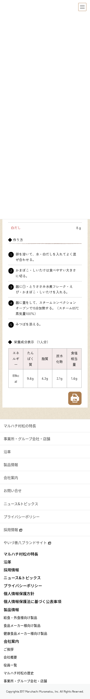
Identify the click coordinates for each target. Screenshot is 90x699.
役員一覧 (10, 665)
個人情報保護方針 (19, 593)
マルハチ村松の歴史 (19, 672)
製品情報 (11, 464)
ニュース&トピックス (21, 503)
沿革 (7, 451)
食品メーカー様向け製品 (22, 625)
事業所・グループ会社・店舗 (27, 438)
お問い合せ (13, 490)
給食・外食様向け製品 (20, 617)
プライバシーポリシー (22, 516)
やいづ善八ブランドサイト (27, 542)
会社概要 (10, 657)
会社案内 (11, 477)
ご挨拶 (9, 649)
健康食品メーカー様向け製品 (25, 633)
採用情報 (13, 529)
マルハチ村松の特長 (20, 425)
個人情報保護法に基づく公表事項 (32, 601)
